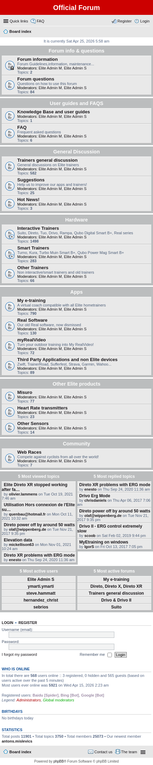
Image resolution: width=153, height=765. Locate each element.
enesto (15, 560)
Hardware (76, 220)
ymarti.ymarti (41, 586)
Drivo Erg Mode (94, 495)
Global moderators (58, 700)
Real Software (32, 320)
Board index (20, 752)
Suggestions (31, 179)
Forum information (37, 59)
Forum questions (35, 79)
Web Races (29, 452)
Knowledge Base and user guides (53, 111)
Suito (116, 607)
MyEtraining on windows (103, 542)
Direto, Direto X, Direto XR (116, 586)
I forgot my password (19, 654)
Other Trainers (32, 267)
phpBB (59, 761)
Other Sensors (33, 423)
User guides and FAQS (76, 103)
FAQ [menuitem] (40, 21)
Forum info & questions (77, 51)
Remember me (96, 654)
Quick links (19, 21)
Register (28, 623)
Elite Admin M (50, 68)
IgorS (89, 547)
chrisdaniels (95, 500)
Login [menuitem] (145, 21)
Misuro (24, 392)
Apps (76, 292)
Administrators (29, 700)
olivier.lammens (23, 494)
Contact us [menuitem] (103, 752)
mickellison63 (21, 544)
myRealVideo (31, 339)
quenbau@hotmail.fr (27, 514)
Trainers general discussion (47, 160)
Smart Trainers (33, 248)
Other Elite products (76, 384)
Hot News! (28, 199)
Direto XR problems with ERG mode (39, 555)
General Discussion (76, 151)
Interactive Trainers (38, 228)
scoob (89, 535)
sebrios (41, 607)
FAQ (22, 127)
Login (7, 623)
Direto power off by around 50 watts (39, 524)
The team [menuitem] (129, 752)
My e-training (31, 300)
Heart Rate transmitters (42, 407)
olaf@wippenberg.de (27, 529)
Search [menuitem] (147, 32)
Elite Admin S (75, 68)
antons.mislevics (17, 741)
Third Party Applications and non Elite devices (67, 359)
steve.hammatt (41, 593)
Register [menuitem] (124, 21)
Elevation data (18, 540)
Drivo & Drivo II (116, 600)
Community (76, 443)
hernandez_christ (40, 600)
